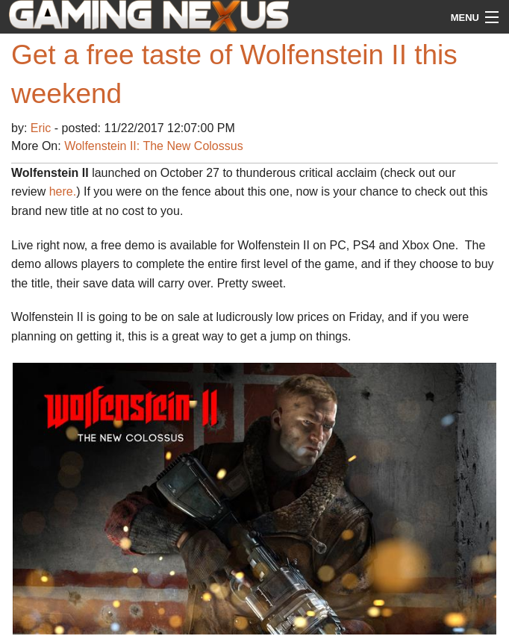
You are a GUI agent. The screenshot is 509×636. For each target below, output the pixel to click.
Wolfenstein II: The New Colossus (153, 146)
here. (62, 191)
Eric (42, 128)
